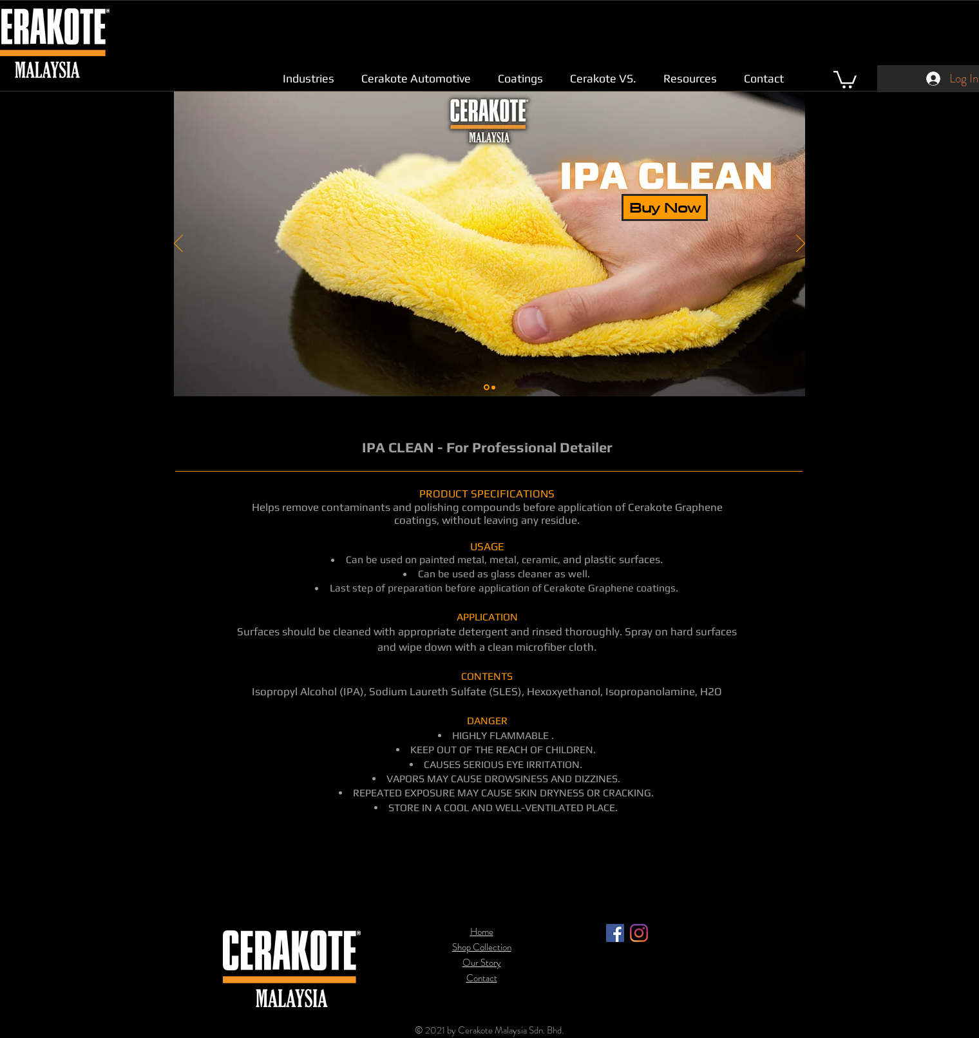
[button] (308, 78)
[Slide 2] (493, 387)
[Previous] (178, 244)
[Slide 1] (487, 387)
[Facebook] (615, 933)
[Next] (800, 244)
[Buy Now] (665, 207)
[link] (845, 78)
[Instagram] (639, 933)
